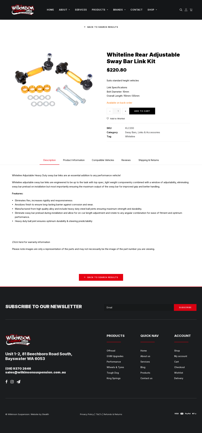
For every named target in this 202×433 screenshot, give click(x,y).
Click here (18, 242)
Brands (119, 9)
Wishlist (178, 372)
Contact (137, 9)
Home (50, 9)
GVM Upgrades (115, 356)
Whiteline (130, 136)
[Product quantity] (117, 111)
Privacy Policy (87, 414)
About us (145, 356)
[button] (182, 10)
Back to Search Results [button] (101, 27)
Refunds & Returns (113, 414)
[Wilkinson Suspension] (23, 9)
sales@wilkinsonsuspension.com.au (35, 372)
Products (100, 9)
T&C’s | (99, 414)
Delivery (178, 378)
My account (180, 356)
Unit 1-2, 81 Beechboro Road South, (38, 353)
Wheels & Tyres (115, 367)
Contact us (146, 378)
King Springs (114, 378)
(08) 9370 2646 (18, 368)
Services (81, 9)
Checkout (179, 367)
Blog (142, 367)
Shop (152, 9)
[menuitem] (50, 10)
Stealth (45, 414)
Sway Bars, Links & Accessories (142, 132)
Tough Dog (113, 372)
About (64, 9)
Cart (176, 361)
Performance (114, 361)
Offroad (111, 350)
